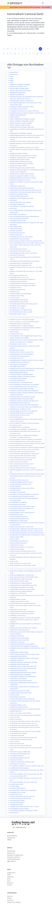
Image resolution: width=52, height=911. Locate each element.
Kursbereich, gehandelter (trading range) (22, 761)
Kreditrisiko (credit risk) (16, 660)
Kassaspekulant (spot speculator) (19, 238)
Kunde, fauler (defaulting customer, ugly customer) (25, 721)
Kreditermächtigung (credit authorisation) (22, 611)
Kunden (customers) (16, 719)
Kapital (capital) (14, 117)
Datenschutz (11, 853)
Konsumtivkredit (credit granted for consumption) (24, 453)
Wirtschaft (10, 876)
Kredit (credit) (14, 561)
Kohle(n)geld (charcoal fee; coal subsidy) (22, 370)
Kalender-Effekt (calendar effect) (19, 88)
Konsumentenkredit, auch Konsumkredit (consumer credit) (27, 443)
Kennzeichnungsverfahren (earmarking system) (24, 303)
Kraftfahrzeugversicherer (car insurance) (21, 547)
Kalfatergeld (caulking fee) (17, 92)
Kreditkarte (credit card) (17, 636)
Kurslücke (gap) (14, 786)
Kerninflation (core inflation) (18, 306)
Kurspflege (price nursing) (17, 792)
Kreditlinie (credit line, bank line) (19, 640)
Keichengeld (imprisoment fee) (19, 301)
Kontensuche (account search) (19, 461)
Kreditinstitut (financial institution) (20, 629)
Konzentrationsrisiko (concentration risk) (21, 508)
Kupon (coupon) (14, 741)
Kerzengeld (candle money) (18, 314)
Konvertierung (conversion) (18, 504)
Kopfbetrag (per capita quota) (18, 520)
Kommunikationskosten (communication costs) (23, 386)
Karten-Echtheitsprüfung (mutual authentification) (24, 216)
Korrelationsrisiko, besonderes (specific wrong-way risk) (26, 530)
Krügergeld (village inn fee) (18, 705)
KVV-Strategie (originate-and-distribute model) (23, 810)
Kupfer (11, 78)
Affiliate (9, 839)
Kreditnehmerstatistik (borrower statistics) (22, 644)
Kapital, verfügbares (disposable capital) (22, 121)
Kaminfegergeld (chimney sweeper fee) (21, 100)
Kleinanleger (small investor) (18, 344)
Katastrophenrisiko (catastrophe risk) (20, 265)
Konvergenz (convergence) (18, 492)
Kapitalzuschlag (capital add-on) (19, 196)
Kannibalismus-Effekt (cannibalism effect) (22, 106)
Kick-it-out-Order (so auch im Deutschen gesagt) (24, 321)
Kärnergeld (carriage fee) (17, 204)
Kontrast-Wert (14, 72)
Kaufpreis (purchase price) (17, 289)
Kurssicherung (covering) (17, 800)
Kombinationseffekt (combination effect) (21, 374)
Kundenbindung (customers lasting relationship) (24, 725)
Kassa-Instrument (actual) (17, 232)
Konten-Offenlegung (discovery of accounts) (23, 457)
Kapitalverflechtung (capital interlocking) (22, 188)
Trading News (11, 872)
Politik (9, 874)
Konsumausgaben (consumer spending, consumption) (26, 439)
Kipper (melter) (14, 331)
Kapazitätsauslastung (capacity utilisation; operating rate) (27, 113)
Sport (8, 880)
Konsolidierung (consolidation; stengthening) (23, 429)
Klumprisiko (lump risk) (16, 358)
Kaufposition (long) (15, 287)
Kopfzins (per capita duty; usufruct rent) (21, 526)
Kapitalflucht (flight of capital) (18, 153)
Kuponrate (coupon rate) (17, 743)
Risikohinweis (11, 851)
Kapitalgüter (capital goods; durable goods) (23, 157)
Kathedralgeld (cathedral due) (19, 275)
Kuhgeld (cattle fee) (15, 711)
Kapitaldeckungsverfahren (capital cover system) (24, 147)
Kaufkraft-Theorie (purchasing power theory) (23, 285)
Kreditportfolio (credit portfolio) (19, 652)
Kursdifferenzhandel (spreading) (19, 768)
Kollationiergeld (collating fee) (18, 372)
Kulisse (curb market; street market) (20, 713)
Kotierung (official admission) (18, 543)
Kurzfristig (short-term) (16, 804)
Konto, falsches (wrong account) (19, 465)
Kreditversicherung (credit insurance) (21, 680)
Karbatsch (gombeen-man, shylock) (20, 202)
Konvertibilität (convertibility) (18, 502)
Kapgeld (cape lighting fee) (18, 115)
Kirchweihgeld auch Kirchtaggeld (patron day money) (26, 335)
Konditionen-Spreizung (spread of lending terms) (24, 400)
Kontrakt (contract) (15, 486)
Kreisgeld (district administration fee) (21, 692)
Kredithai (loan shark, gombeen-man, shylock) (23, 627)
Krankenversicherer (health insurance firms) (22, 551)
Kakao (11, 82)
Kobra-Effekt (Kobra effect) (17, 366)
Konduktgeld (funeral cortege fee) (20, 402)
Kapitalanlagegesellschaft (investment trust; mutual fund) (27, 135)
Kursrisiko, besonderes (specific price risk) (22, 796)
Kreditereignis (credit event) (18, 609)
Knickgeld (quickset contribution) (19, 362)
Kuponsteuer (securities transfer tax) (20, 745)
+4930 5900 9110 (19, 827)
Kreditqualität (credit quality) (18, 656)
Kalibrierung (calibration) (17, 94)
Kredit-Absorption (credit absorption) (21, 583)
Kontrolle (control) (15, 490)
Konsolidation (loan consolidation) (20, 427)
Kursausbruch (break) (16, 759)
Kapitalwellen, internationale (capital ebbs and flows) (25, 192)
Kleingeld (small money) (17, 350)
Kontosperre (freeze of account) (19, 480)
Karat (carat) (13, 200)
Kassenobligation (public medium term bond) (23, 253)
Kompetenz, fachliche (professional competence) (24, 390)
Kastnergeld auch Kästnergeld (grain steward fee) (24, 261)
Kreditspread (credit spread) (18, 670)
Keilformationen (14, 812)
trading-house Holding (14, 902)
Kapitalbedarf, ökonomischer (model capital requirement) (27, 141)
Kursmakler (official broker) (17, 788)
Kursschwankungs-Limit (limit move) (20, 798)
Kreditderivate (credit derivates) (19, 601)
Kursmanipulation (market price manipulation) (23, 790)
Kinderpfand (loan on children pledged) (21, 325)
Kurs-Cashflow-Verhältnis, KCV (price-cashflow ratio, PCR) (27, 766)
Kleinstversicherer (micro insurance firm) (22, 352)
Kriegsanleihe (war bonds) (17, 696)
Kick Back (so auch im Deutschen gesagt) (22, 319)
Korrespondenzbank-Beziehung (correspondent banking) (27, 532)
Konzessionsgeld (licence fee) (18, 516)
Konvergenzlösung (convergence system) (22, 496)
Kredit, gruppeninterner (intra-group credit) (23, 565)
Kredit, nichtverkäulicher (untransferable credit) (24, 577)
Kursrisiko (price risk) (16, 794)
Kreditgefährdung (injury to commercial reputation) (25, 617)
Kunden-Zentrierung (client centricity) (21, 739)
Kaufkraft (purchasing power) (18, 281)
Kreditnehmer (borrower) (17, 642)
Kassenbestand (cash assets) (18, 249)
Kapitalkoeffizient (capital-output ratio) (21, 161)
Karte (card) (13, 208)
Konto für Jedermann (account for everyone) (23, 467)
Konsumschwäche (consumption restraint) (22, 451)
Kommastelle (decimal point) (18, 378)
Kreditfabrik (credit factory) (18, 615)
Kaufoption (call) (14, 291)
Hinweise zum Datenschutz (15, 855)
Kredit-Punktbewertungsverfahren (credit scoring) (24, 654)
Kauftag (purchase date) (17, 295)
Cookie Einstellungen (13, 859)
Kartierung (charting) (16, 228)
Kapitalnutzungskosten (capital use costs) (22, 176)
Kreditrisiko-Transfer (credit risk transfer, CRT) (23, 666)
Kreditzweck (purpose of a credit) (20, 690)
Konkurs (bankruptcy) (16, 417)
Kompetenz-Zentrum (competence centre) (22, 396)
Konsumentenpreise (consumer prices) (21, 445)
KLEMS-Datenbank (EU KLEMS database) (22, 354)
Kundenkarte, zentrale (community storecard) (23, 737)
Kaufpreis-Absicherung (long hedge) (20, 293)
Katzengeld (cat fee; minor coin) (19, 277)
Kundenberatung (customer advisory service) (23, 723)
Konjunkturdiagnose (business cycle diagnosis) (23, 411)
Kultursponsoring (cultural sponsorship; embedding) (25, 715)
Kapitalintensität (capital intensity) (20, 159)
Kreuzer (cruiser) (14, 694)
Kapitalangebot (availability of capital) (21, 133)
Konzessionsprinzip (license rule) (19, 518)
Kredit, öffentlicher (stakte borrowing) (21, 579)
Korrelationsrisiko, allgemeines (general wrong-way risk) (26, 528)
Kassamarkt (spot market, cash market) (21, 236)
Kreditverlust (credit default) (18, 678)
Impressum (10, 900)
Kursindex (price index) (16, 784)
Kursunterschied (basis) (17, 802)
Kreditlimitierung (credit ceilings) (19, 638)
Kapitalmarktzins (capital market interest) (22, 173)
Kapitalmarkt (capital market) (18, 165)
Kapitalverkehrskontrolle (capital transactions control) (25, 190)
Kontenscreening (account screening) (21, 459)
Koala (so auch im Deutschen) (18, 364)
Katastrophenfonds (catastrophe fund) (21, 263)
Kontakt (9, 898)
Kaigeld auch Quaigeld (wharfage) (20, 84)
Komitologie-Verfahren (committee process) (22, 376)
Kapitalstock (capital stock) (18, 186)
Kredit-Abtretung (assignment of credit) (21, 587)
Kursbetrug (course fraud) (17, 764)
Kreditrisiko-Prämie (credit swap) (19, 664)
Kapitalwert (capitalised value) (19, 194)
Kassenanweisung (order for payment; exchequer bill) (26, 241)
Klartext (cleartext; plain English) (19, 337)
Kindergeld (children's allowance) (20, 323)
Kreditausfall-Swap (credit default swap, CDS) (23, 585)
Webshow (13, 861)
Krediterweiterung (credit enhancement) (22, 613)
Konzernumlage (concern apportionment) (22, 512)
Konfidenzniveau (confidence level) (20, 409)
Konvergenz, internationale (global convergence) (24, 494)
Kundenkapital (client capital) (18, 733)
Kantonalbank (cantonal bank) (18, 108)
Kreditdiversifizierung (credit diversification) (23, 603)
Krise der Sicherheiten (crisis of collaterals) (22, 699)
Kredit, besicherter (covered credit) (20, 563)
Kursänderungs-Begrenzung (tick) (20, 757)
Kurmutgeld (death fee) (17, 755)
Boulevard (10, 883)
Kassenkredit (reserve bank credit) (20, 251)
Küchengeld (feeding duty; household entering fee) (25, 709)
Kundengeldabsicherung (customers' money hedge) (25, 731)
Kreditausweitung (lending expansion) (21, 591)
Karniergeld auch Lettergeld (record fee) (22, 206)
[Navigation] (43, 3)
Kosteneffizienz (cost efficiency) (19, 541)
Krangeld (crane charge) (17, 549)
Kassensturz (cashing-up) (17, 255)
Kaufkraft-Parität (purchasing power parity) (22, 283)
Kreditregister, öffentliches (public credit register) (24, 658)
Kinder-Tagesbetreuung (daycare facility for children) (25, 327)
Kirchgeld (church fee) (16, 333)
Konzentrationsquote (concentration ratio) (22, 506)
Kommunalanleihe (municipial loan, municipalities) (24, 384)
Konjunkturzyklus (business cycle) (20, 415)
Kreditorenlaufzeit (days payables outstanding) (23, 646)
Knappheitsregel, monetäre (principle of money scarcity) (26, 360)
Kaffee (11, 80)
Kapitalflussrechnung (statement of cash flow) (23, 155)
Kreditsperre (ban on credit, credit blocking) (23, 668)
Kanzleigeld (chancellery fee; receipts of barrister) (24, 111)
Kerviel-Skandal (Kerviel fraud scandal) (21, 312)
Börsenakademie (12, 835)
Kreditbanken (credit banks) (18, 593)
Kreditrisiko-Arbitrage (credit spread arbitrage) (23, 662)
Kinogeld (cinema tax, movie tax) (19, 329)
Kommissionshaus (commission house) (21, 382)
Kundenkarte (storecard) (17, 735)
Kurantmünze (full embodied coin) (20, 753)
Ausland (9, 885)
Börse (8, 878)
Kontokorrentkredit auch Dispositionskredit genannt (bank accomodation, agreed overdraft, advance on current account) (27, 476)
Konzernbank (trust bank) (17, 510)
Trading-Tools (11, 837)
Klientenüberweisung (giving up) (19, 356)
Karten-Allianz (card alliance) (18, 214)
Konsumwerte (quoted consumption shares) (23, 455)
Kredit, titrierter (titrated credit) (19, 581)
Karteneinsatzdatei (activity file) (19, 218)
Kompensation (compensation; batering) (22, 388)
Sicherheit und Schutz (13, 857)
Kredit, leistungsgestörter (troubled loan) (22, 575)
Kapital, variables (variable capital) (20, 125)
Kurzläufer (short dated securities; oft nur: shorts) (24, 806)
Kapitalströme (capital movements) (20, 180)
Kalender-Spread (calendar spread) (20, 90)
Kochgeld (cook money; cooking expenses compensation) (27, 368)
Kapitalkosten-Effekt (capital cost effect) (21, 163)
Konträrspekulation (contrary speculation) (22, 488)
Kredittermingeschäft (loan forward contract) (23, 672)
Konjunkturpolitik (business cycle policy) (21, 413)
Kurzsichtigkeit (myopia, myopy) (19, 808)
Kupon (11, 76)
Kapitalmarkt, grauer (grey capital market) (22, 167)
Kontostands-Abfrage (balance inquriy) (21, 482)
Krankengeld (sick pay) (16, 545)
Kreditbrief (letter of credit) (17, 599)
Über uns (10, 896)
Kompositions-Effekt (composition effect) (22, 398)
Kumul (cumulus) (15, 717)
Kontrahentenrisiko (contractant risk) (20, 484)
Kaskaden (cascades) (16, 230)
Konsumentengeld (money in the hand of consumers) (25, 441)
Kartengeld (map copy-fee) (18, 220)
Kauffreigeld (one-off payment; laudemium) (22, 279)
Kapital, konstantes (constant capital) (21, 123)
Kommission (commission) (17, 380)
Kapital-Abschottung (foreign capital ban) (22, 127)
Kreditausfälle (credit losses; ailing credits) (22, 589)
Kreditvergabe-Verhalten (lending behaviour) (23, 676)
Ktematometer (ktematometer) (19, 707)
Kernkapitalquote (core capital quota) (21, 310)
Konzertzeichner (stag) (16, 514)
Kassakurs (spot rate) (16, 234)
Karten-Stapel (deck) (16, 226)
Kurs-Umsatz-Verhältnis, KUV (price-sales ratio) (23, 782)
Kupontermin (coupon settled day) (20, 751)
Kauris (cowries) (14, 297)
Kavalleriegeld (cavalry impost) (19, 299)
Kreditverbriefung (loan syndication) (20, 674)
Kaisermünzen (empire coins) (18, 86)
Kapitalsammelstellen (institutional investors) (23, 178)
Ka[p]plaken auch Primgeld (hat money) (21, 198)
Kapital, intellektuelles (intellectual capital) (22, 119)
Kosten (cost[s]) (14, 539)
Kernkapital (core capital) (17, 308)
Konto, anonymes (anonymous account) (21, 463)
